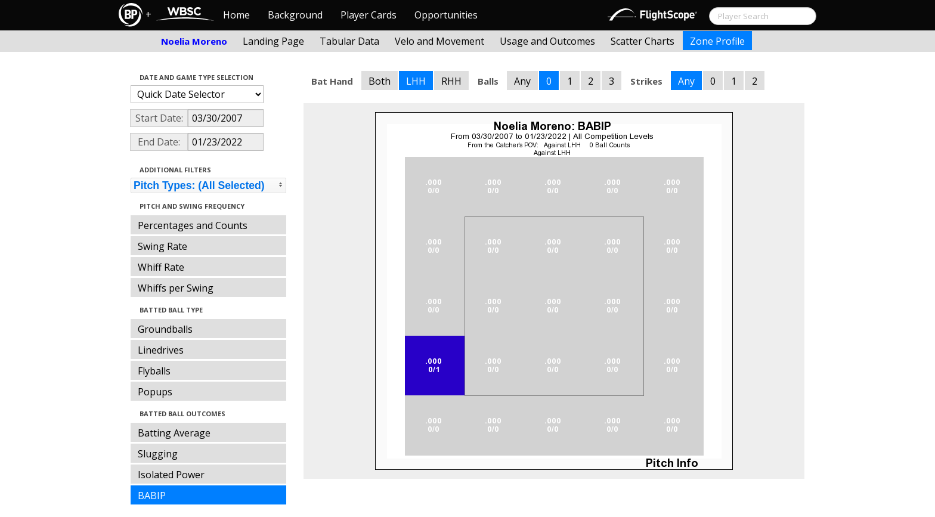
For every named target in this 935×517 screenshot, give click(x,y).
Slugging (158, 453)
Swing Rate (162, 246)
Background (295, 14)
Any (522, 81)
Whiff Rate (161, 267)
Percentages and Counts (192, 225)
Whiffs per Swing (175, 288)
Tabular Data (349, 41)
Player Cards (368, 14)
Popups (155, 391)
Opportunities (446, 14)
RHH (451, 81)
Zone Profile (717, 41)
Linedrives (161, 350)
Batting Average (174, 432)
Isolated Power (171, 474)
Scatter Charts (642, 41)
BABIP (152, 495)
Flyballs (154, 370)
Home (236, 14)
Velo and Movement (439, 41)
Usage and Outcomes (547, 41)
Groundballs (165, 329)
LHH (416, 81)
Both (380, 81)
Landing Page (273, 41)
